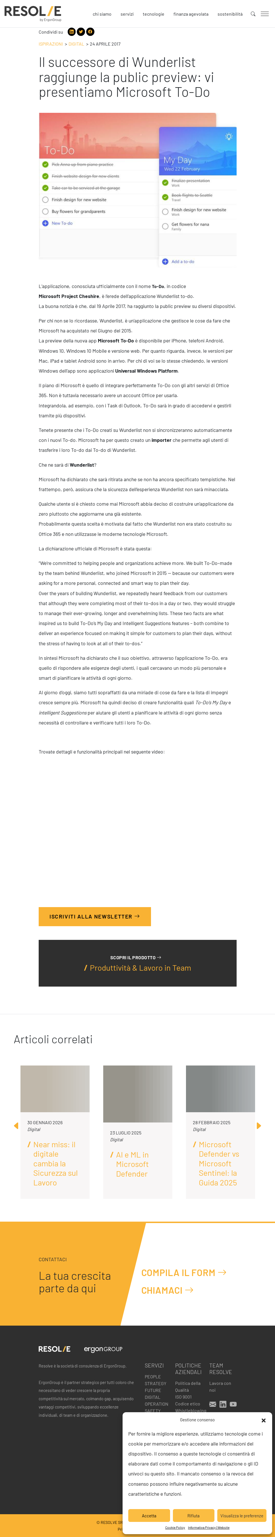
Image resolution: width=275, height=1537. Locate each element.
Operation (156, 1404)
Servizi (127, 14)
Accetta (149, 1515)
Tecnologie (153, 14)
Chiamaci (167, 1289)
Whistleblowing (188, 1410)
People (153, 1376)
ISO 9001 (183, 1396)
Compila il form (184, 1272)
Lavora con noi (220, 1386)
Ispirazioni (51, 43)
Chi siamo (102, 14)
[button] (263, 1419)
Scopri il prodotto (135, 957)
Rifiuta (193, 1515)
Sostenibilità (230, 14)
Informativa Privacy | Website (208, 1527)
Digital (76, 43)
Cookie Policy (175, 1527)
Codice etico (187, 1403)
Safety (153, 1410)
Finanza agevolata (190, 14)
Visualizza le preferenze (241, 1515)
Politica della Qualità (187, 1386)
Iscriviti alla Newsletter (94, 916)
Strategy (155, 1383)
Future (153, 1390)
